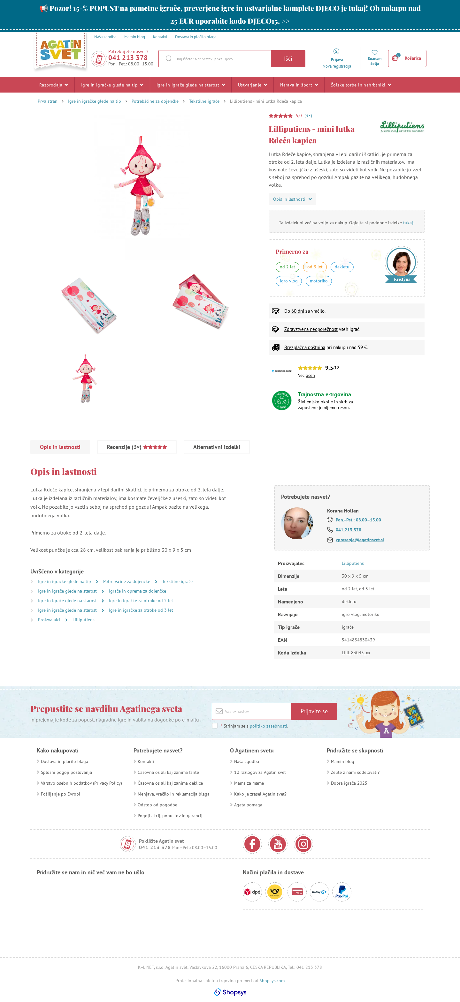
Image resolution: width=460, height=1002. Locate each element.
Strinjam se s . (254, 726)
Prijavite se (314, 711)
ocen (310, 375)
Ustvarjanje (252, 84)
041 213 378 (128, 57)
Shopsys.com (272, 980)
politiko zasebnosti (268, 726)
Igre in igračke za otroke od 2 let (141, 600)
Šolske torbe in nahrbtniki (361, 84)
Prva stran (47, 101)
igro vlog (289, 281)
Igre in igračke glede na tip (112, 84)
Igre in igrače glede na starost (191, 84)
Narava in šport (299, 84)
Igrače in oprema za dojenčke (137, 591)
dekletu (342, 267)
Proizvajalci (50, 620)
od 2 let (287, 267)
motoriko (319, 281)
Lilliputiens (84, 620)
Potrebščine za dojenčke (155, 101)
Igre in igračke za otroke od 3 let (141, 610)
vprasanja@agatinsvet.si (360, 539)
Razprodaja (53, 84)
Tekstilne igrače (204, 101)
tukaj (408, 223)
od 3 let (315, 267)
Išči (288, 58)
